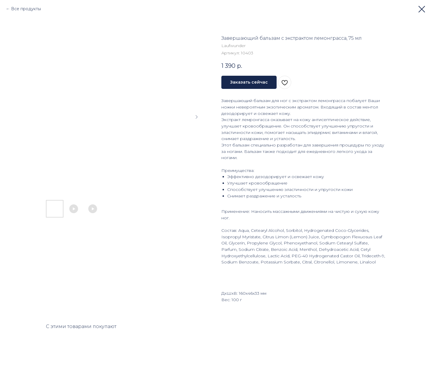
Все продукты (26, 8)
